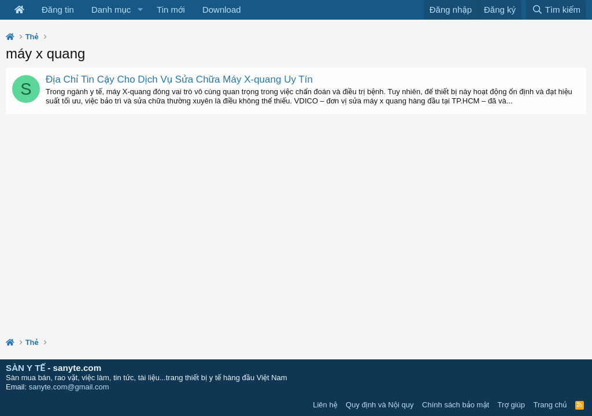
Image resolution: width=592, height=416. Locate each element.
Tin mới (171, 9)
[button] (140, 10)
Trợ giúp (511, 404)
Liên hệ (325, 404)
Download (221, 9)
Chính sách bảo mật (455, 404)
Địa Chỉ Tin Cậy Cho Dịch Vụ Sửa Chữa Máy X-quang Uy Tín (179, 79)
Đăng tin (58, 9)
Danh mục (111, 9)
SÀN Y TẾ (25, 368)
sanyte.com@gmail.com (69, 386)
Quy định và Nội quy (380, 404)
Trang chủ (550, 404)
